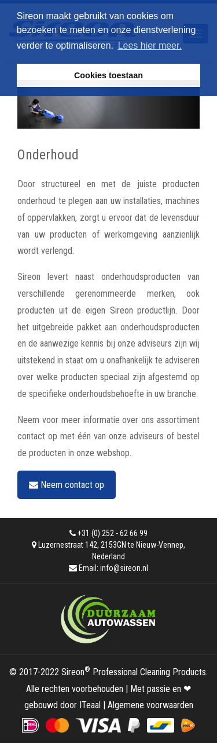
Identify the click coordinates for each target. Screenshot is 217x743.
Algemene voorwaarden (150, 705)
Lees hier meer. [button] (150, 45)
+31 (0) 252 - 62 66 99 (113, 533)
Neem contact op (66, 484)
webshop (113, 452)
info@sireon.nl (124, 568)
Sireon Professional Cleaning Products (133, 672)
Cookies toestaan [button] (108, 75)
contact (31, 436)
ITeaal (90, 705)
